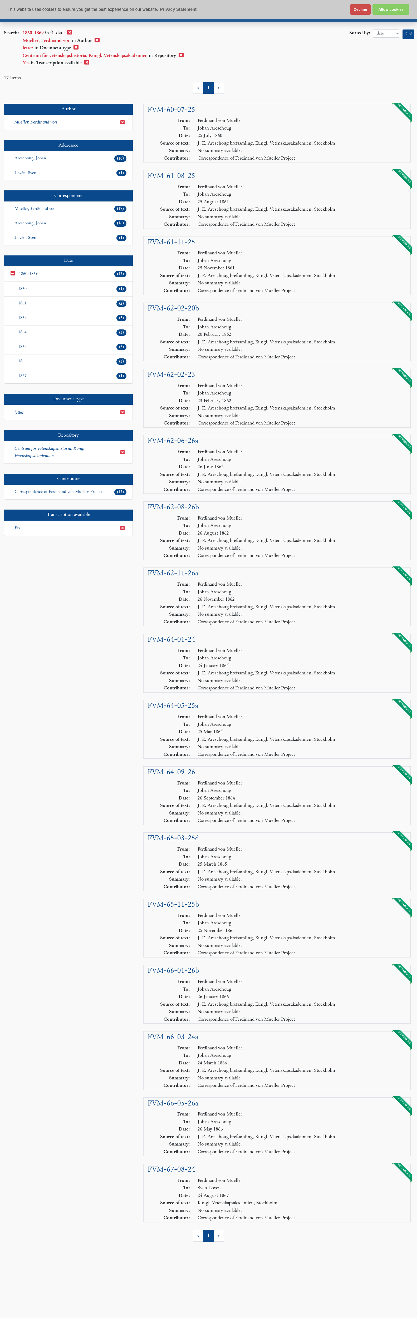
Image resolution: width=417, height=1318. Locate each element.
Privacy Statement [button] (178, 9)
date (386, 33)
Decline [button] (360, 9)
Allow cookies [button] (391, 9)
